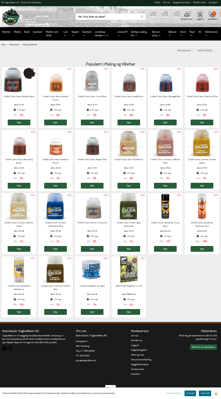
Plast (192, 31)
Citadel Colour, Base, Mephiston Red (202, 96)
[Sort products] (206, 50)
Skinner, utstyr (156, 33)
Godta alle (205, 393)
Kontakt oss (136, 340)
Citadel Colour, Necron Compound (92, 222)
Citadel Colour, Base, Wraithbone (129, 159)
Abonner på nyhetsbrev (203, 347)
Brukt (27, 31)
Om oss (166, 2)
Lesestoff (122, 31)
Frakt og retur (137, 354)
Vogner (75, 31)
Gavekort (213, 2)
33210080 (85, 355)
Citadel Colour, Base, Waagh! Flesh (92, 159)
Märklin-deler (199, 2)
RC (200, 31)
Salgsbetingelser (139, 350)
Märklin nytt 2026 (52, 33)
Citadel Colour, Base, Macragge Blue (165, 96)
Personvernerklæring (141, 359)
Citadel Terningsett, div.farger (92, 286)
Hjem (3, 45)
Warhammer (211, 31)
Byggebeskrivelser (181, 2)
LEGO (183, 31)
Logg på (135, 345)
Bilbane (172, 31)
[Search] (110, 16)
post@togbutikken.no (86, 360)
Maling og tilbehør (29, 45)
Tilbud (157, 2)
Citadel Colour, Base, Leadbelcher (128, 96)
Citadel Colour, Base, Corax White (92, 96)
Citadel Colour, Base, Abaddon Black (19, 96)
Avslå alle (190, 393)
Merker (17, 31)
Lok (65, 31)
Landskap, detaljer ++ (100, 33)
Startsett (86, 31)
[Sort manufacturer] (186, 50)
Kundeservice (137, 369)
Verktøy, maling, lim (139, 33)
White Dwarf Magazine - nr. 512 (129, 286)
